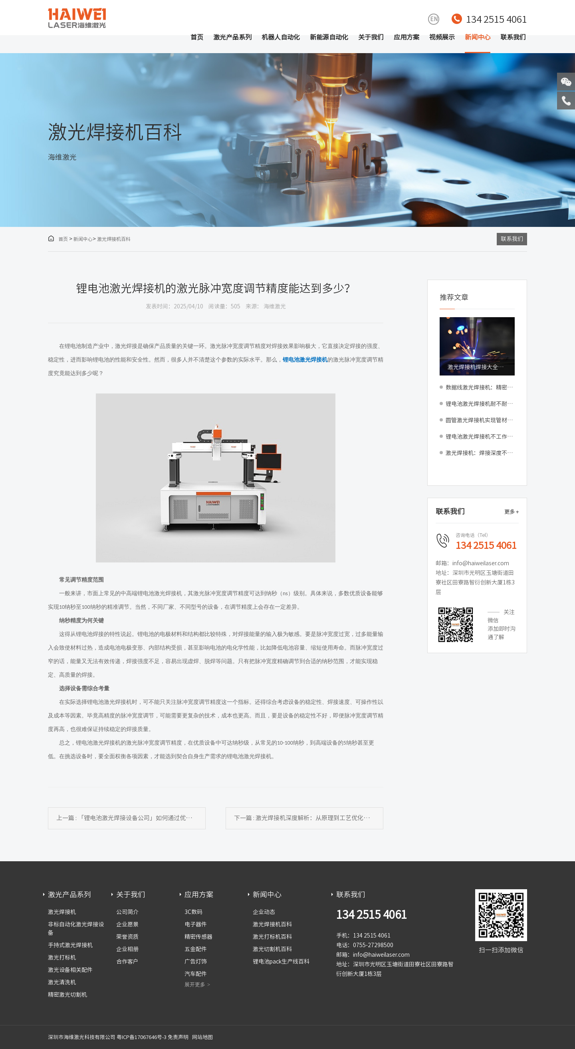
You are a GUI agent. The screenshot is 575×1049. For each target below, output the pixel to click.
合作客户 (127, 961)
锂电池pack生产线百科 (281, 961)
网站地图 (202, 1037)
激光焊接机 (62, 912)
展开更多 (194, 984)
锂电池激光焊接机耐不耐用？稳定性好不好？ (480, 404)
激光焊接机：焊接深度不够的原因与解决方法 (480, 453)
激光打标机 (62, 957)
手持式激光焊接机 (70, 945)
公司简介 (127, 912)
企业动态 (264, 912)
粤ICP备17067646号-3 (142, 1037)
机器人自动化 (281, 37)
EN (434, 19)
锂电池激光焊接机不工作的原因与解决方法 (480, 436)
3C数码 (193, 912)
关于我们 (371, 37)
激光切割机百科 (272, 949)
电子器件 (195, 924)
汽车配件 (195, 974)
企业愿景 (127, 924)
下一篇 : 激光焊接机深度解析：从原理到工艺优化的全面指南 (308, 818)
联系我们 (513, 37)
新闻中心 (477, 37)
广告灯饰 (195, 961)
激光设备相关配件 (70, 970)
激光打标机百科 (272, 937)
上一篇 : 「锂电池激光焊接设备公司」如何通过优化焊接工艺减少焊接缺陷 (131, 818)
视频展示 (442, 37)
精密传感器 (198, 937)
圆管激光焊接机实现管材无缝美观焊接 (480, 420)
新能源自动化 (329, 37)
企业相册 (127, 949)
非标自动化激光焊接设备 (76, 929)
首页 (196, 37)
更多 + (511, 512)
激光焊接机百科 (114, 238)
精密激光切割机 (67, 994)
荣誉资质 (127, 937)
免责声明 (178, 1037)
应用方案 (406, 37)
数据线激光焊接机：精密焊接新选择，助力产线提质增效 (480, 387)
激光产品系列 (232, 37)
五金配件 (195, 949)
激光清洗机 (62, 982)
